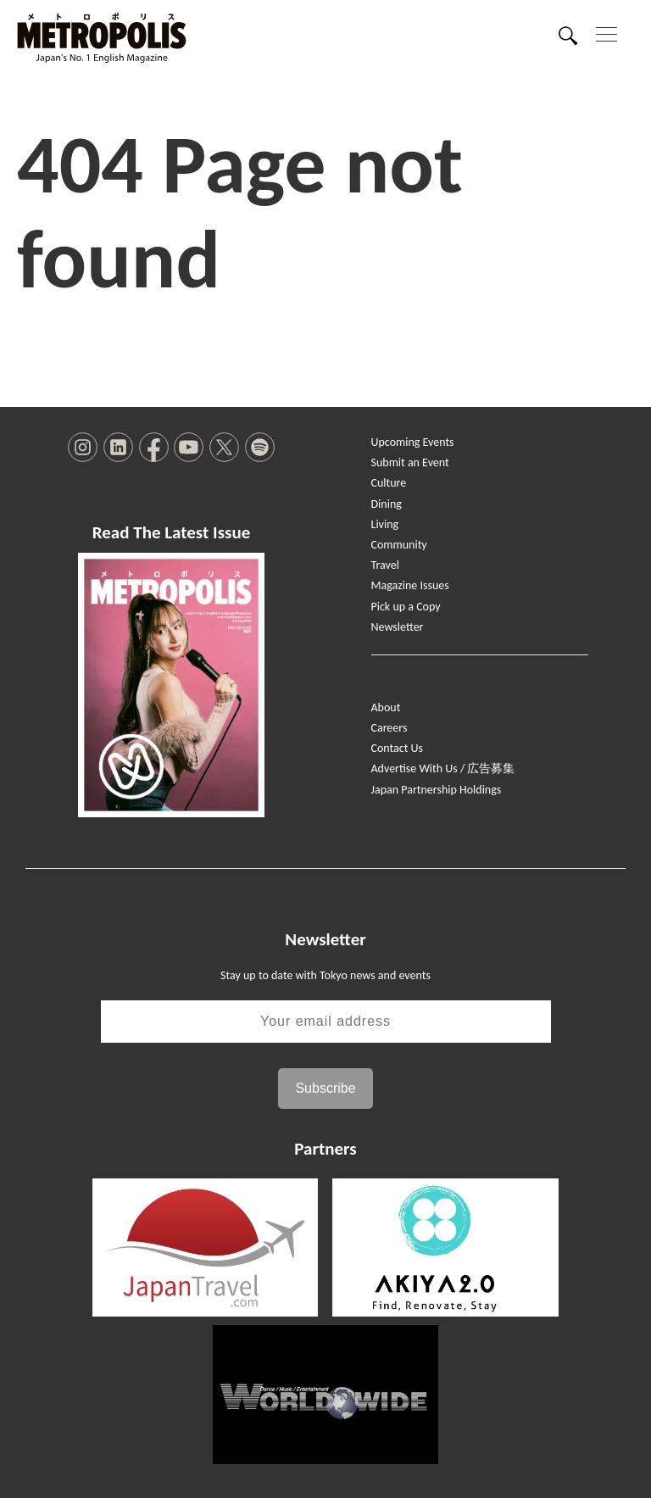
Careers (389, 728)
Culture (389, 483)
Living (385, 524)
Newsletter (397, 627)
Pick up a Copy (406, 606)
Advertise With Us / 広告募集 (443, 768)
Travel (385, 565)
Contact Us (397, 748)
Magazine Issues (410, 585)
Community (399, 544)
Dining (386, 504)
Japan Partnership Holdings (436, 789)
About (386, 707)
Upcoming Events (412, 442)
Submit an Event (410, 462)
